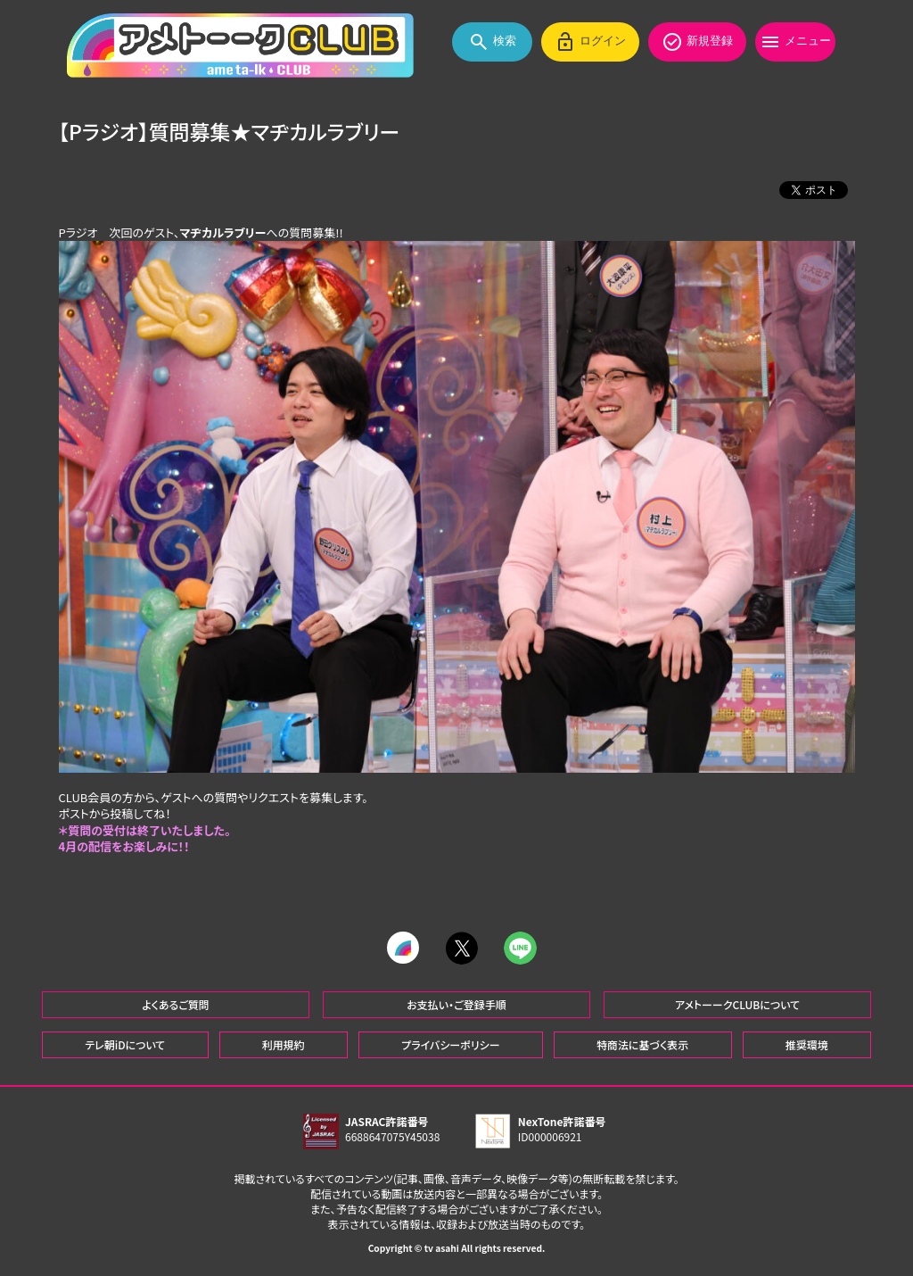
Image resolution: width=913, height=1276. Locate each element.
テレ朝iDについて (125, 1043)
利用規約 (283, 1043)
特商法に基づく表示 (642, 1043)
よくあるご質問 (176, 1003)
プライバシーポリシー (450, 1043)
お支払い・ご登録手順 (456, 1003)
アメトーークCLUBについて (737, 1003)
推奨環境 (807, 1043)
